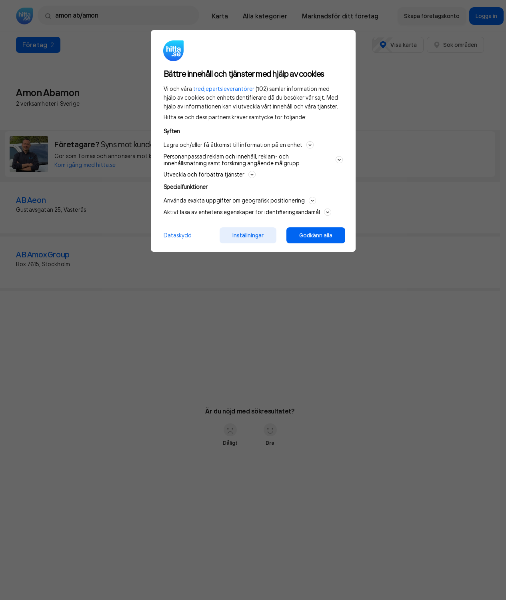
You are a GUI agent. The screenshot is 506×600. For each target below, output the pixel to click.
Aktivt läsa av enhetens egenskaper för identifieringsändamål (247, 212)
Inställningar (248, 235)
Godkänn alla (315, 235)
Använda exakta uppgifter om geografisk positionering (240, 200)
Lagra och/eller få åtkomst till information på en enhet (239, 144)
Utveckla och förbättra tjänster (210, 174)
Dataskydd (178, 235)
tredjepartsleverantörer (223, 88)
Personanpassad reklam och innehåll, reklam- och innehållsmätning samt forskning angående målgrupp (253, 160)
